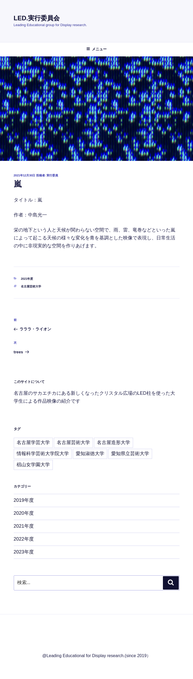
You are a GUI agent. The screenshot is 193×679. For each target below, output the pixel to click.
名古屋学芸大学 (33, 442)
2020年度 (24, 513)
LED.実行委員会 (37, 18)
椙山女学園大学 (33, 464)
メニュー (96, 49)
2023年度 (24, 552)
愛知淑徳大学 (90, 453)
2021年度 (27, 278)
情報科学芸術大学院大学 (43, 453)
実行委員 (52, 175)
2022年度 (24, 539)
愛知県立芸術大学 (130, 453)
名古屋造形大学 (113, 442)
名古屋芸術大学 (31, 286)
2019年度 (24, 500)
